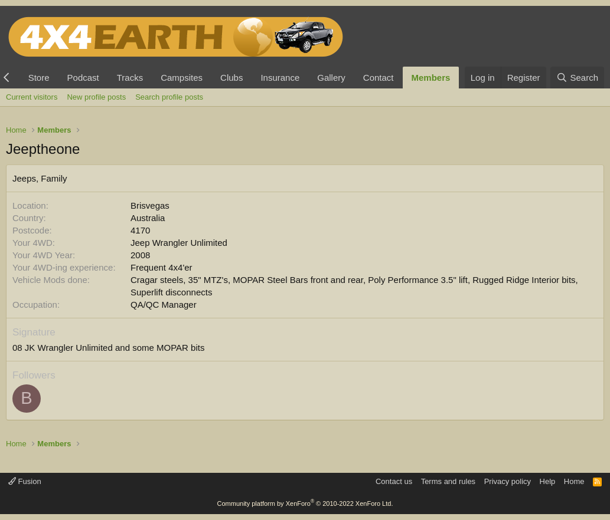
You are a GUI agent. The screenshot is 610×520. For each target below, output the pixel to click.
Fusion (24, 481)
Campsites (182, 78)
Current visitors (31, 97)
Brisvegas (150, 205)
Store (39, 78)
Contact (378, 78)
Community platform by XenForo (305, 503)
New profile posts (96, 97)
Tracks (130, 78)
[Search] (577, 77)
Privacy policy (507, 481)
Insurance (279, 78)
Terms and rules (448, 481)
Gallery (331, 78)
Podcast (83, 78)
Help (548, 481)
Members (431, 78)
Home (574, 481)
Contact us (394, 481)
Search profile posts (169, 97)
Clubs (231, 78)
